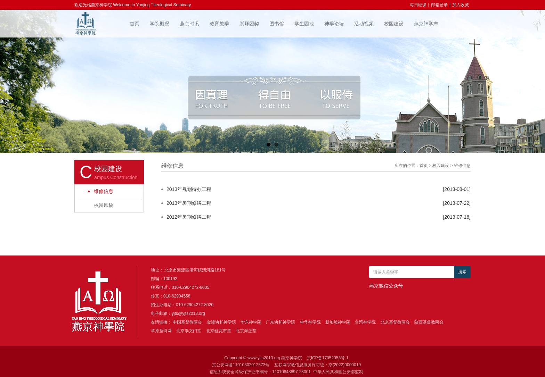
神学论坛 (334, 23)
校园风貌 (103, 205)
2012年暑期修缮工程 (188, 217)
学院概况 (159, 23)
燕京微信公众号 (386, 285)
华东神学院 (251, 322)
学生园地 (304, 23)
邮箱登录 (439, 4)
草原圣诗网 (161, 330)
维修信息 (103, 191)
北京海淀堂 (246, 330)
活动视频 (364, 23)
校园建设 (394, 23)
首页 (134, 23)
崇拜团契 (249, 23)
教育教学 (219, 23)
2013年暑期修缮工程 (188, 203)
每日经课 (418, 4)
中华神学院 (310, 322)
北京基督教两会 (395, 322)
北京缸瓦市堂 (218, 330)
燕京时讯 (189, 23)
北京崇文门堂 (188, 330)
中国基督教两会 (187, 322)
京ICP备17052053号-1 (328, 357)
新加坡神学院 (337, 322)
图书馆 (276, 23)
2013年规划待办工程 (188, 189)
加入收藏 (460, 4)
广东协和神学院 (280, 322)
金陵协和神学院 (221, 322)
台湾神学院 (365, 322)
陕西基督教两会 (429, 322)
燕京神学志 (426, 23)
